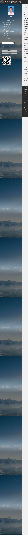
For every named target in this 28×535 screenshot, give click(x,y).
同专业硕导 (9, 53)
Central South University (25, 111)
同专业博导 (9, 50)
